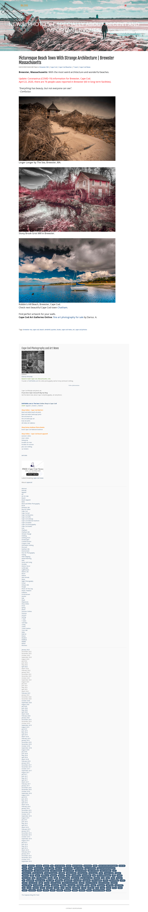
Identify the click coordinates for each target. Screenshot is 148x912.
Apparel (28, 406)
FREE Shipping (26, 556)
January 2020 (26, 718)
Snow (23, 606)
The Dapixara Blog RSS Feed (30, 895)
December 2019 (26, 719)
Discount (24, 547)
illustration (30, 880)
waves (53, 890)
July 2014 (24, 842)
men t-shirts (25, 438)
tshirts (25, 890)
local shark (77, 880)
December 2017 (26, 765)
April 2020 (25, 712)
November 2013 (27, 857)
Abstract (24, 488)
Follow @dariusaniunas (74, 385)
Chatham (62, 307)
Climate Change (26, 534)
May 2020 (25, 710)
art (74, 330)
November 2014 (27, 835)
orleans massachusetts (70, 883)
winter (89, 890)
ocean (47, 883)
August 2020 (25, 704)
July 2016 (24, 797)
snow (29, 888)
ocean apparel (55, 883)
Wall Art (40, 406)
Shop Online (25, 604)
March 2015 (25, 827)
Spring (23, 608)
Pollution (24, 592)
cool (100, 873)
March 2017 (25, 782)
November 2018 (27, 744)
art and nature (59, 866)
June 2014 (25, 844)
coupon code (109, 873)
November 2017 (27, 767)
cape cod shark (68, 871)
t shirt (24, 866)
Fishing (24, 555)
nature (25, 883)
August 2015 (25, 818)
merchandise (114, 880)
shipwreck (101, 885)
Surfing (24, 617)
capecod (29, 482)
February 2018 (26, 761)
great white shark (86, 878)
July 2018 (24, 752)
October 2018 (26, 746)
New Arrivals (25, 577)
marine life (86, 880)
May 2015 (25, 823)
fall (94, 875)
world (108, 890)
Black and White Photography (31, 504)
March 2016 (25, 805)
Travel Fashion (26, 628)
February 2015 (26, 829)
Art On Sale (25, 496)
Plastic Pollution (26, 590)
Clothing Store (26, 538)
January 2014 (26, 854)
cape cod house (90, 868)
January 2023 (26, 650)
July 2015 (24, 820)
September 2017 (27, 770)
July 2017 (24, 774)
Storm (23, 609)
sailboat (63, 885)
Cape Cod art (26, 513)
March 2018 (25, 759)
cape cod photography (41, 871)
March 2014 (25, 850)
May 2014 (25, 846)
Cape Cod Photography (29, 524)
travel (108, 888)
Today (23, 625)
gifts (55, 878)
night (40, 883)
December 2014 (26, 833)
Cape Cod (53, 67)
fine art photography (104, 875)
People (24, 587)
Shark (23, 600)
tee (97, 888)
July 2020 (24, 706)
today (102, 888)
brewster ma (27, 330)
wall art (46, 890)
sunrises (49, 888)
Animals (24, 490)
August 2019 (25, 727)
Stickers (34, 406)
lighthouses (68, 880)
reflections (55, 885)
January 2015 (26, 831)
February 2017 (26, 784)
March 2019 (25, 736)
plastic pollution (104, 883)
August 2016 (25, 795)
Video (23, 632)
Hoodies (24, 564)
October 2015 (26, 814)
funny (50, 878)
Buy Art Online (26, 509)
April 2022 (25, 667)
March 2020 (25, 714)
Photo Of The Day (27, 589)
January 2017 (26, 786)
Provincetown (26, 594)
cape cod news (67, 330)
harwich (96, 878)
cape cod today (93, 871)
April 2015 (25, 825)
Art (22, 494)
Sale (23, 598)
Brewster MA (44, 67)
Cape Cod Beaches (65, 67)
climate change (37, 873)
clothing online (71, 873)
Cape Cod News (84, 67)
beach (42, 330)
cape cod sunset (81, 871)
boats (59, 330)
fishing (119, 875)
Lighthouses (25, 570)
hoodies (119, 878)
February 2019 (26, 738)
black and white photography (108, 866)
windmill (47, 330)
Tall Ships (24, 623)
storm (42, 888)
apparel (46, 866)
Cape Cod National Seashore (30, 521)
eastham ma (76, 875)
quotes (53, 330)
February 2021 (26, 693)
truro (114, 888)
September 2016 (27, 793)
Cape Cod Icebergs (27, 519)
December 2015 (26, 810)
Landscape (25, 568)
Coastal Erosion (26, 541)
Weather (24, 638)
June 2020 (25, 708)
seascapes (71, 885)
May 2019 (25, 733)
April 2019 (25, 735)
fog (33, 878)
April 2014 (25, 848)
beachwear (87, 866)
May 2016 (25, 801)
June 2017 (25, 776)
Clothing (24, 536)
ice (23, 880)
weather (59, 890)
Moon (23, 573)
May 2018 (25, 755)
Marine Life (25, 572)
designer (53, 875)
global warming (64, 878)
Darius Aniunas (27, 376)
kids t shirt (50, 880)
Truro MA (24, 630)
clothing (61, 873)
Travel (75, 67)
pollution (114, 883)
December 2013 (26, 856)
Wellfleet (24, 640)
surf (62, 888)
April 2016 (25, 803)
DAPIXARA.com (33, 381)
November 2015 (27, 812)
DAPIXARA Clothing (27, 545)
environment (86, 875)
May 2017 (25, 778)
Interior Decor (26, 566)
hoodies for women (28, 444)
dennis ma (45, 875)
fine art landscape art (28, 419)
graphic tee (75, 878)
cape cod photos (81, 330)
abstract (31, 866)
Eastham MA (25, 549)
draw (68, 875)
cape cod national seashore (106, 868)
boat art (121, 866)
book (30, 868)
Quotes (24, 596)
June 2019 (25, 731)
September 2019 (27, 725)
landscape (59, 880)
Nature (24, 575)
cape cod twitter (105, 871)
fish (114, 875)
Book (23, 505)
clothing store (82, 873)
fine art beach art (27, 416)
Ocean (24, 583)
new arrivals (33, 883)
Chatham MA (26, 532)
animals (39, 866)
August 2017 (25, 772)
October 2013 (26, 859)
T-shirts (24, 621)
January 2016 (26, 808)
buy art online (49, 868)
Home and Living (27, 562)
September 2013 (27, 861)
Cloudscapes (25, 539)
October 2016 (26, 791)
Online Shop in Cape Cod (48, 403)
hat (103, 878)
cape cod (36, 330)
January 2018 (26, 763)
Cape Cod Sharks (27, 526)
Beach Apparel (26, 500)
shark (87, 885)
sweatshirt (76, 888)
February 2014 (26, 852)
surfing (68, 888)
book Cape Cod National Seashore (32, 429)
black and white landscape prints (31, 414)
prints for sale (27, 885)
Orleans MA (25, 585)
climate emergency (51, 873)
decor (37, 875)
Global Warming (26, 558)
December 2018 (26, 742)
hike (113, 878)
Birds (23, 502)
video (39, 890)
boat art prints (26, 421)
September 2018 (27, 748)
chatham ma (26, 873)
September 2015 (27, 816)
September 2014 (27, 839)
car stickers (25, 449)
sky (24, 888)
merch (106, 880)
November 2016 (27, 789)
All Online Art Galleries (28, 423)
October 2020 (26, 701)
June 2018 (25, 753)
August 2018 (25, 750)
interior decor (40, 880)
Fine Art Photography (28, 553)
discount (61, 875)
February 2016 (26, 806)
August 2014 (25, 840)
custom (117, 873)
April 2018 (25, 757)
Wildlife (24, 642)
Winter (24, 643)
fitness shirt (26, 878)
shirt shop (110, 885)
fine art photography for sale (68, 317)
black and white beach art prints (31, 412)
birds (95, 866)
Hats (23, 560)
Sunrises (24, 613)
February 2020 (26, 716)
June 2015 (25, 822)
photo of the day (91, 883)
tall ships (90, 888)
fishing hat (25, 440)
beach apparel (77, 866)
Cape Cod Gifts (26, 517)
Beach (23, 498)
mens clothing (96, 880)
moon (122, 880)
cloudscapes (93, 873)
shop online (118, 885)
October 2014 (26, 837)
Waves (24, 636)
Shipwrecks (25, 602)
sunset (57, 888)
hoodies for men (27, 442)
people (81, 883)
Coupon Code (26, 543)
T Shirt (24, 619)
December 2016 (26, 788)
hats (107, 878)
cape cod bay (78, 868)
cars (114, 871)
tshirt (120, 888)
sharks (93, 885)
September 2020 (27, 702)
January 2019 (26, 740)
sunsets (24, 615)
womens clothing (99, 890)
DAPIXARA (24, 455)
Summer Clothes (27, 611)
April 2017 (25, 780)
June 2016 (25, 799)
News (23, 579)
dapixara (25, 875)
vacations (32, 890)
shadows (80, 885)
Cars (23, 528)
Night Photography (27, 581)
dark (32, 875)
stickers (35, 888)
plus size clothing (27, 447)
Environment (25, 551)
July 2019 (24, 729)
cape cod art (68, 868)
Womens (24, 645)
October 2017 (26, 769)
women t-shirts (26, 436)
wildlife (75, 890)
